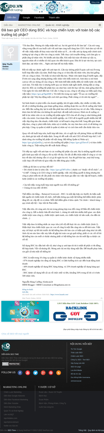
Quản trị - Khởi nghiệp (22, 38)
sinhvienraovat (76, 381)
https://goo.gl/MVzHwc (60, 169)
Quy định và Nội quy (96, 430)
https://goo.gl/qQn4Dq (32, 142)
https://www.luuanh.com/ (59, 294)
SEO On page (76, 367)
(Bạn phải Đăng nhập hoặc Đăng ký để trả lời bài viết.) (83, 329)
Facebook (39, 17)
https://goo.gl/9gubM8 (41, 94)
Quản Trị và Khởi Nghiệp (13, 411)
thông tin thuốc (27, 289)
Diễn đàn (11, 17)
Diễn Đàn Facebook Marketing (16, 400)
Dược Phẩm (44, 400)
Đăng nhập (96, 2)
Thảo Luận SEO (76, 352)
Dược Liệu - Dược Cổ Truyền (50, 392)
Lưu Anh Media (76, 370)
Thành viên (54, 17)
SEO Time (12, 430)
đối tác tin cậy (76, 374)
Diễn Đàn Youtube (11, 403)
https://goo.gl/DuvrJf (79, 142)
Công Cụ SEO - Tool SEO (80, 360)
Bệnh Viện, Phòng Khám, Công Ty (52, 403)
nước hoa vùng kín (46, 407)
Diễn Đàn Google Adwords (14, 396)
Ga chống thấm (76, 377)
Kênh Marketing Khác (12, 407)
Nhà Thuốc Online (45, 38)
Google (26, 17)
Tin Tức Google (76, 349)
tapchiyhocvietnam (11, 422)
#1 (102, 298)
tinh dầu (25, 292)
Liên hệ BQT (9, 415)
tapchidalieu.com (10, 418)
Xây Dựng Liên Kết (78, 363)
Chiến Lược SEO (77, 356)
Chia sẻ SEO (7, 334)
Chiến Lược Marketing (13, 392)
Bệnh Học (43, 396)
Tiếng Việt (82, 430)
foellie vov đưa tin (11, 426)
